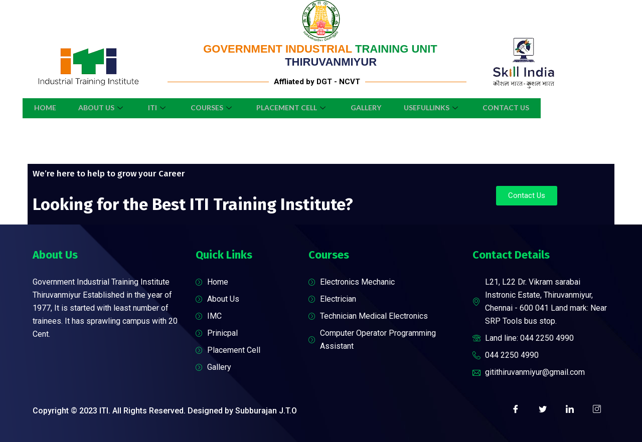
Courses (211, 107)
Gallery (370, 107)
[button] (526, 195)
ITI (154, 107)
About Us (95, 107)
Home (36, 107)
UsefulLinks (438, 107)
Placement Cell (294, 107)
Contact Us (515, 107)
